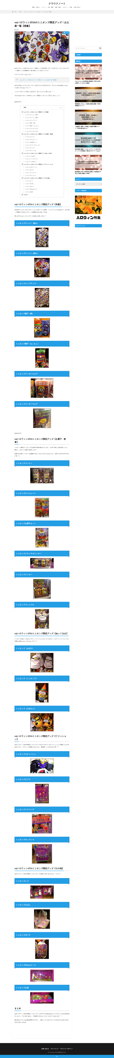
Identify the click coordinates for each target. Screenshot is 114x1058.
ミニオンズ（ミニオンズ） (30, 159)
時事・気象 (58, 7)
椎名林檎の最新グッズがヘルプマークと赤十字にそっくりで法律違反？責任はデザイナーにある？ (88, 150)
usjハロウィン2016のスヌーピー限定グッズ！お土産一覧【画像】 (38, 80)
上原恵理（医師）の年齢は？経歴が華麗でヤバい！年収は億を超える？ (87, 127)
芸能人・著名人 (36, 7)
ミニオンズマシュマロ (29, 151)
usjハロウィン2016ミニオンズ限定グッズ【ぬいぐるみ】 (36, 153)
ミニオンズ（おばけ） (29, 156)
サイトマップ (54, 1048)
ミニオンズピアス (28, 170)
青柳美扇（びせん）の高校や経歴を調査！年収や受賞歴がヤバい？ (88, 104)
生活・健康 (50, 7)
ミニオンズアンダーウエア (30, 128)
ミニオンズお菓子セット (30, 142)
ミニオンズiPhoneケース (30, 189)
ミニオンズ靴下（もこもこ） (31, 126)
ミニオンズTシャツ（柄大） (31, 117)
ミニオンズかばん (28, 184)
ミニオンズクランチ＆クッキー (31, 145)
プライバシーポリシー (66, 1048)
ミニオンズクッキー (29, 148)
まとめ (24, 195)
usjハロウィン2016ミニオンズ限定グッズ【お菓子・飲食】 (37, 134)
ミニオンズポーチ (28, 186)
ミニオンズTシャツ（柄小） (31, 115)
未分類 (20, 11)
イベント (43, 7)
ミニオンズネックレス (29, 175)
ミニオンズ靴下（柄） (29, 123)
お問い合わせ (77, 7)
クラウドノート (57, 3)
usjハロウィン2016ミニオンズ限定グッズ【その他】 (35, 178)
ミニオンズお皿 (28, 192)
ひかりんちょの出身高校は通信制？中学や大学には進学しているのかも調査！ (88, 82)
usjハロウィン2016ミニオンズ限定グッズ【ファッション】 (37, 164)
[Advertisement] (88, 31)
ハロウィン (65, 7)
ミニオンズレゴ (28, 181)
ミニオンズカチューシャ (30, 167)
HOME (14, 11)
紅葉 (71, 7)
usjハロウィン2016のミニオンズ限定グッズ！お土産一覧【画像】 (38, 11)
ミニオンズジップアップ (30, 120)
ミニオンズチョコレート (30, 140)
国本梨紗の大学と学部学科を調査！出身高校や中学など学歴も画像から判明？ (88, 172)
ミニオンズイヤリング (29, 173)
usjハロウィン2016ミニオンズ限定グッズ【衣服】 (35, 112)
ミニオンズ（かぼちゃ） (30, 162)
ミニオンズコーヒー (29, 137)
